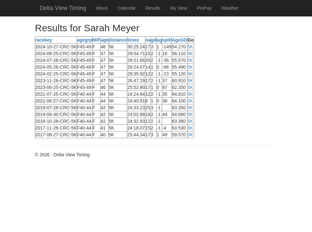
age (104, 40)
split (167, 40)
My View (178, 8)
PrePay (204, 8)
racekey (43, 40)
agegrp (84, 40)
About (102, 8)
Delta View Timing (63, 8)
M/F (96, 40)
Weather (229, 8)
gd (153, 40)
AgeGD (179, 40)
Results (153, 8)
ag (159, 40)
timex (133, 40)
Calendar (126, 8)
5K (190, 46)
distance (118, 40)
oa (148, 40)
